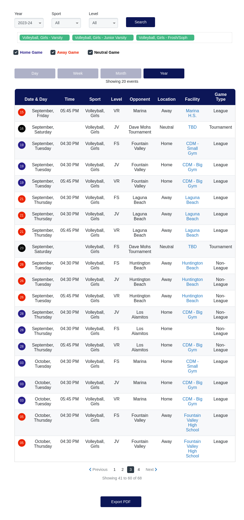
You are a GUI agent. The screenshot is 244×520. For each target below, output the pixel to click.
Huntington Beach (192, 265)
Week (78, 73)
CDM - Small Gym (192, 148)
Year (18, 14)
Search (140, 22)
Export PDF (121, 502)
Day (35, 73)
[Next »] (151, 469)
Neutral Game (104, 52)
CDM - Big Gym (192, 167)
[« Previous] (98, 469)
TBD (192, 127)
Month (121, 73)
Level (93, 14)
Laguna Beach (192, 200)
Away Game (64, 52)
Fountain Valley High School (192, 422)
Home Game (27, 52)
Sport (56, 14)
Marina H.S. (192, 113)
